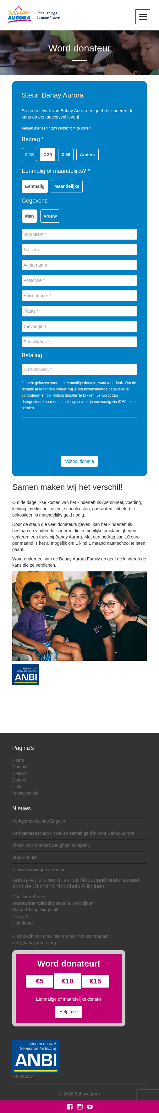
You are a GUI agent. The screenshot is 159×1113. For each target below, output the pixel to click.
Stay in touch (25, 857)
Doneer (19, 779)
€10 (68, 981)
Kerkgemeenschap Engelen (39, 821)
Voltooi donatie (79, 461)
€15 (95, 981)
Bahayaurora (87, 1093)
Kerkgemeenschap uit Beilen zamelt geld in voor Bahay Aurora (73, 833)
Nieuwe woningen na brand (39, 869)
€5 (39, 981)
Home (18, 760)
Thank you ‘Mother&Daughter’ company (51, 845)
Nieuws (19, 773)
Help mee (68, 1011)
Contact (19, 766)
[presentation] (69, 436)
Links (17, 786)
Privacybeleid (25, 793)
